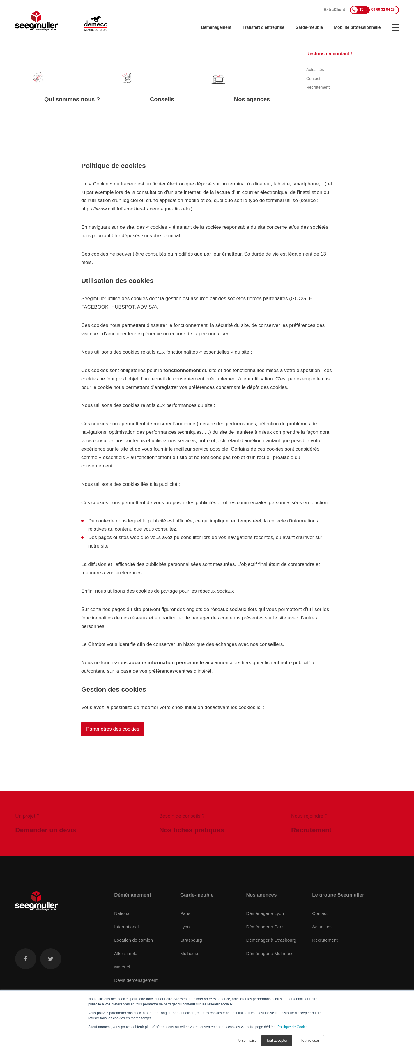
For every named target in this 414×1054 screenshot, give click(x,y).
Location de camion (133, 939)
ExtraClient (334, 9)
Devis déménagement (136, 979)
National (122, 913)
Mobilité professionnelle (357, 27)
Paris (185, 913)
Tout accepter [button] (276, 1041)
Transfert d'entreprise (263, 27)
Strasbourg (191, 939)
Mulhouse (189, 953)
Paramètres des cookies (112, 729)
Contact (320, 913)
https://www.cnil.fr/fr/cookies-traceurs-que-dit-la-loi (136, 209)
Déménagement (216, 27)
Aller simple (125, 953)
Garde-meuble (309, 27)
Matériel (122, 966)
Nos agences (261, 895)
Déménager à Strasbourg (271, 939)
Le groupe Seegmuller (338, 895)
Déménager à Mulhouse (270, 953)
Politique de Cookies (293, 1027)
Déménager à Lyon (265, 913)
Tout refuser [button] (310, 1041)
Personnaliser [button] (247, 1041)
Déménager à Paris (265, 926)
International (126, 926)
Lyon (185, 926)
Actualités (321, 926)
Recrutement (325, 939)
